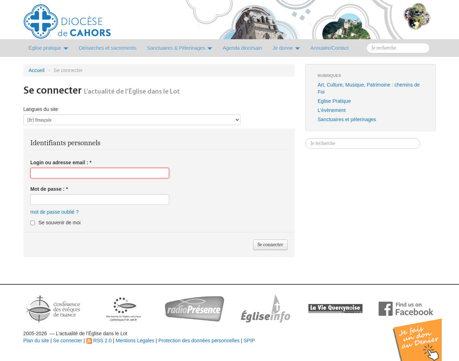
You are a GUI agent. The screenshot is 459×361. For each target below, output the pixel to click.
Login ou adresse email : (61, 162)
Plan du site (36, 340)
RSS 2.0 (99, 340)
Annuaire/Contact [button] (330, 48)
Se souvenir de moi (59, 222)
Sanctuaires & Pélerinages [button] (179, 48)
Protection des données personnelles (198, 340)
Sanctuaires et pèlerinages (347, 119)
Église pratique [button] (48, 48)
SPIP (249, 340)
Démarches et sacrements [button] (107, 48)
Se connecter (67, 340)
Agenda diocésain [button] (242, 48)
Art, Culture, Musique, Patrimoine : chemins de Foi (369, 88)
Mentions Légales (135, 340)
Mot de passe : (49, 189)
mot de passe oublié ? (54, 212)
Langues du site (40, 109)
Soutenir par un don (423, 334)
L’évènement (331, 110)
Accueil (36, 70)
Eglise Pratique (334, 101)
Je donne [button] (286, 48)
